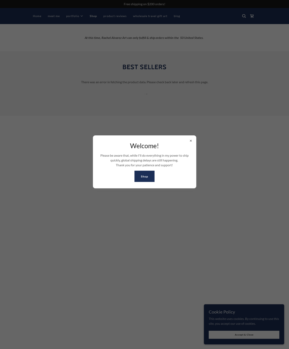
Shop (144, 176)
